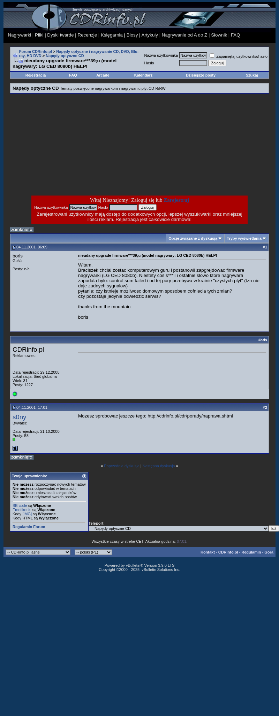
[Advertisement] (83, 144)
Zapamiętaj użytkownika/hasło (238, 56)
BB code (20, 505)
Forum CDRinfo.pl (35, 51)
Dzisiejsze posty (201, 75)
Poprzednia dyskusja (122, 466)
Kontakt (208, 552)
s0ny (19, 417)
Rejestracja (35, 75)
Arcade (102, 75)
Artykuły (150, 35)
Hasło (149, 63)
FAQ (235, 35)
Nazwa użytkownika (161, 55)
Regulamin (251, 552)
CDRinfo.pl (228, 552)
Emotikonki (22, 510)
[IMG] (27, 514)
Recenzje (87, 35)
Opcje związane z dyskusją (192, 238)
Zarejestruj (176, 200)
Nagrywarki (19, 35)
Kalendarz (143, 75)
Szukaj (252, 75)
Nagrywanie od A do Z (184, 35)
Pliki (39, 35)
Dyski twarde (60, 35)
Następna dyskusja (159, 466)
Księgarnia (112, 35)
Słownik (219, 35)
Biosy (132, 35)
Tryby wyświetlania (244, 238)
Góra (268, 552)
